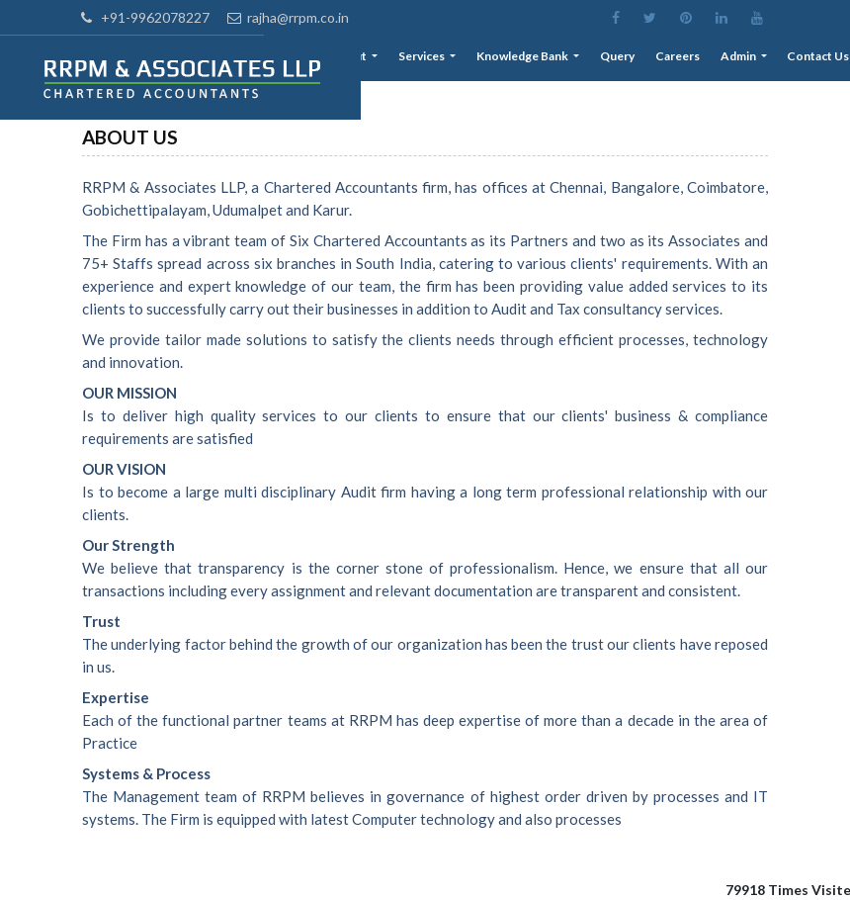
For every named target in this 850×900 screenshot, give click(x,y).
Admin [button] (745, 59)
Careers (687, 59)
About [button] (375, 59)
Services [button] (444, 59)
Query (631, 59)
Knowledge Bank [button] (541, 59)
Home (323, 59)
